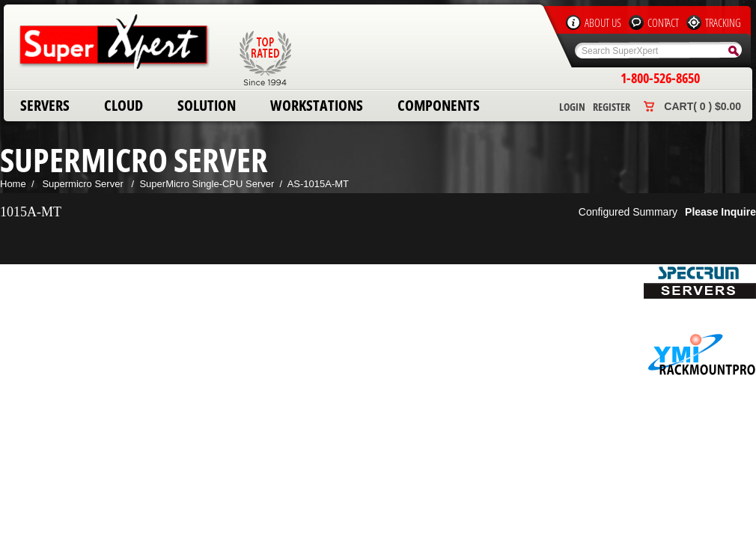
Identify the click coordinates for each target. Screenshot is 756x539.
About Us (603, 22)
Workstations (316, 105)
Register (611, 107)
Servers (45, 105)
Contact (663, 22)
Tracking (723, 22)
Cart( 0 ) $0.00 (702, 106)
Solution (206, 105)
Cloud (123, 105)
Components (438, 105)
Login (572, 107)
